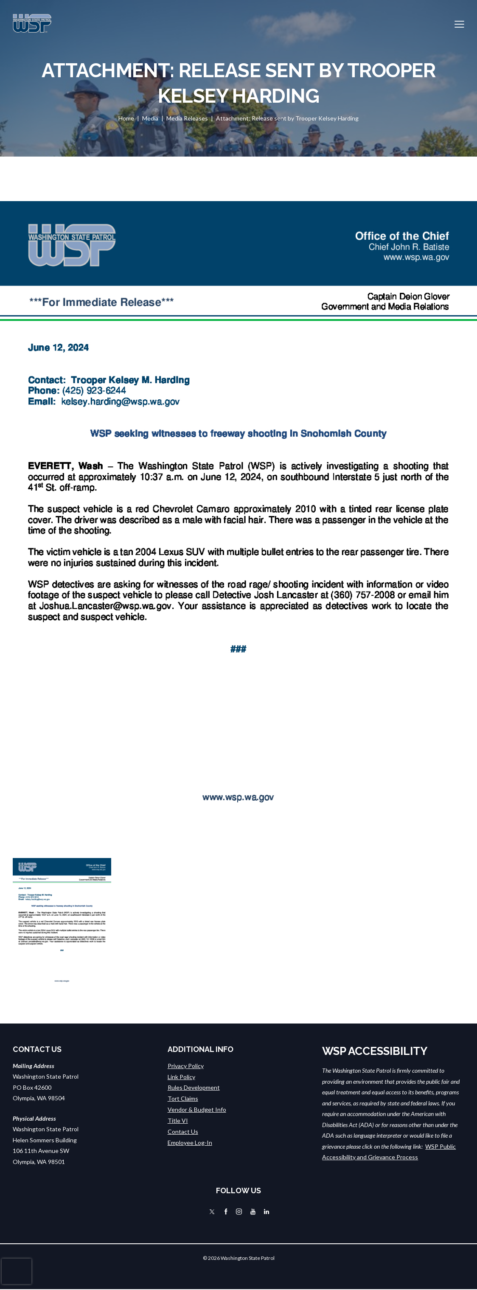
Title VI (178, 1119)
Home (126, 118)
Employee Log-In (190, 1141)
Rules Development (194, 1087)
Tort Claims (183, 1098)
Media (150, 118)
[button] (459, 23)
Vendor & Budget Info (197, 1109)
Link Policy (181, 1076)
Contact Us (183, 1130)
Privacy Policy (186, 1065)
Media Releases (187, 118)
